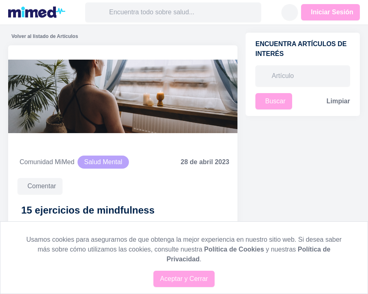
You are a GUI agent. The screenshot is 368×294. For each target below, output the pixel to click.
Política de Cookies (234, 249)
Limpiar (338, 101)
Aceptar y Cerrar (184, 278)
